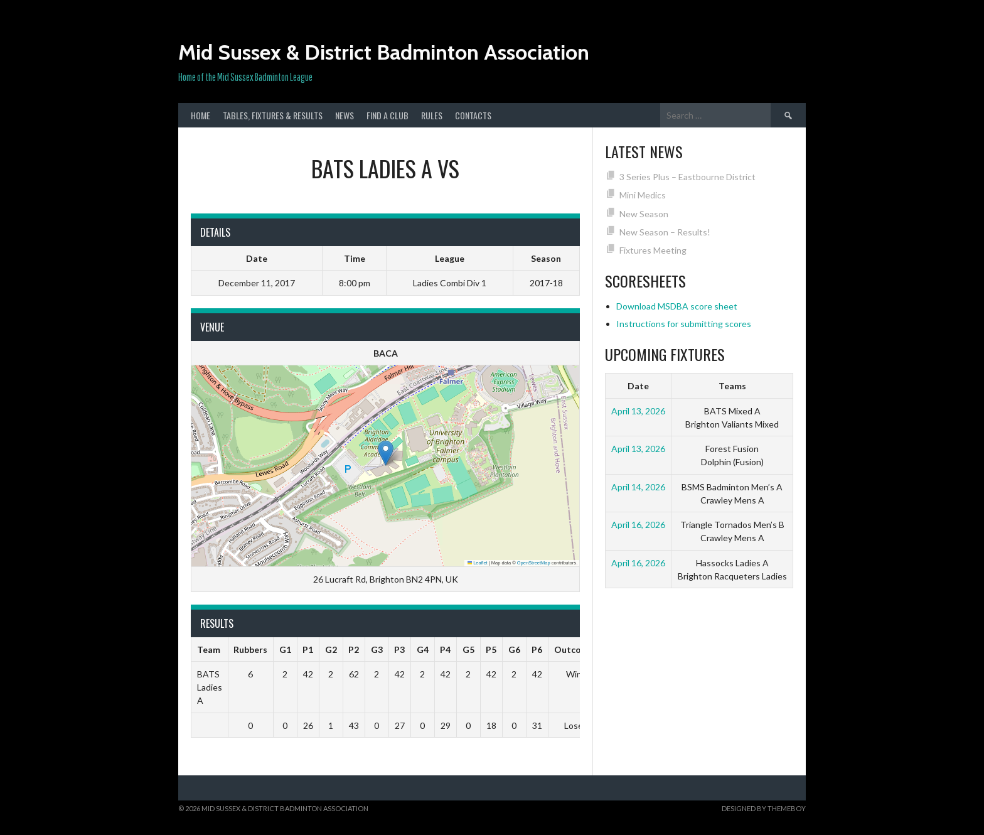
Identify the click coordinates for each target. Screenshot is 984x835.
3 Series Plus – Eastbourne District (687, 176)
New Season (643, 213)
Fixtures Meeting (653, 250)
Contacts (473, 115)
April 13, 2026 (638, 411)
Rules (431, 115)
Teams (732, 385)
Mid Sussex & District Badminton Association (383, 52)
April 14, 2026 (638, 487)
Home (200, 115)
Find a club (387, 115)
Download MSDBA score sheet (676, 306)
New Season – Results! (664, 232)
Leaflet (478, 563)
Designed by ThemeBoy (764, 808)
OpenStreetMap (533, 563)
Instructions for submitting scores (683, 323)
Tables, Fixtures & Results (273, 115)
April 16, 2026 (638, 524)
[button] (385, 453)
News (344, 115)
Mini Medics (642, 195)
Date (638, 385)
